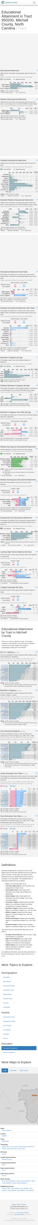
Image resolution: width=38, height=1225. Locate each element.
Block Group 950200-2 (24, 1181)
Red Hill (14, 1148)
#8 (37, 385)
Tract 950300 (11, 1190)
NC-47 (4, 1170)
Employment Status (9, 1021)
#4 (37, 199)
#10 (36, 448)
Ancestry (6, 1003)
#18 (36, 773)
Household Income (9, 1017)
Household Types (8, 990)
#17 (36, 731)
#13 (36, 551)
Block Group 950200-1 (9, 1181)
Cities (5, 1070)
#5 (37, 271)
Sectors (5, 1038)
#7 (37, 357)
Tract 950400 (21, 1190)
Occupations (7, 1030)
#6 (37, 308)
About (14, 1204)
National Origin (7, 998)
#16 (36, 690)
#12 (36, 517)
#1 (37, 70)
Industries (6, 1034)
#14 (36, 587)
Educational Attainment (10, 1048)
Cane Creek (13, 1146)
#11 (36, 481)
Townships (13, 1070)
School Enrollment (9, 1052)
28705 (4, 1154)
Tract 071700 (6, 1188)
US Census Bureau (23, 1212)
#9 (37, 412)
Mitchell (4, 1136)
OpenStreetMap (19, 1214)
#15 (36, 652)
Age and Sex (7, 981)
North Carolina (6, 1130)
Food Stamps (7, 1025)
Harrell (9, 1148)
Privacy (23, 1204)
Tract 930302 (15, 1188)
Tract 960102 (30, 1190)
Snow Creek (21, 1148)
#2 (37, 99)
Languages (6, 1007)
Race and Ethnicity (9, 986)
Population (6, 977)
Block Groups (24, 1070)
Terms (18, 1204)
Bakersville (5, 1141)
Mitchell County (7, 1159)
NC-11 (4, 1165)
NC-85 (4, 1175)
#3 (37, 160)
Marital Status (7, 994)
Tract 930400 (24, 1188)
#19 (36, 816)
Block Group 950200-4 (20, 1183)
